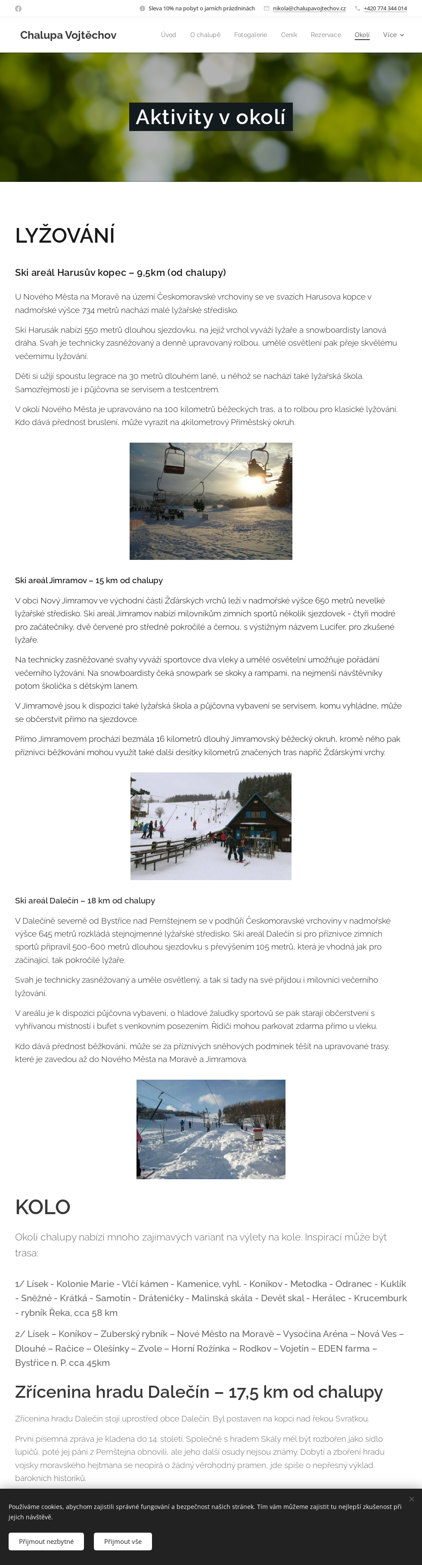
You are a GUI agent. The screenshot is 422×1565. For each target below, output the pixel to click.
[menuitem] (163, 35)
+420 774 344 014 (385, 8)
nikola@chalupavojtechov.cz (309, 8)
